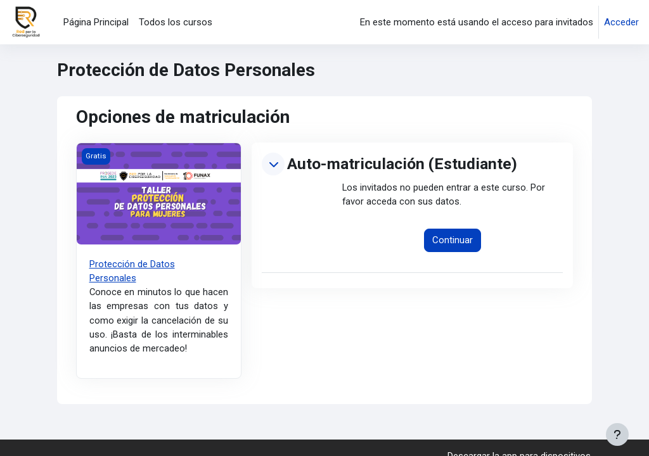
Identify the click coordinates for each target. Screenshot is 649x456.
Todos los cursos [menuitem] (175, 22)
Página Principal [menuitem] (96, 22)
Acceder (621, 22)
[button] (273, 164)
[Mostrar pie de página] (617, 434)
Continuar (452, 240)
